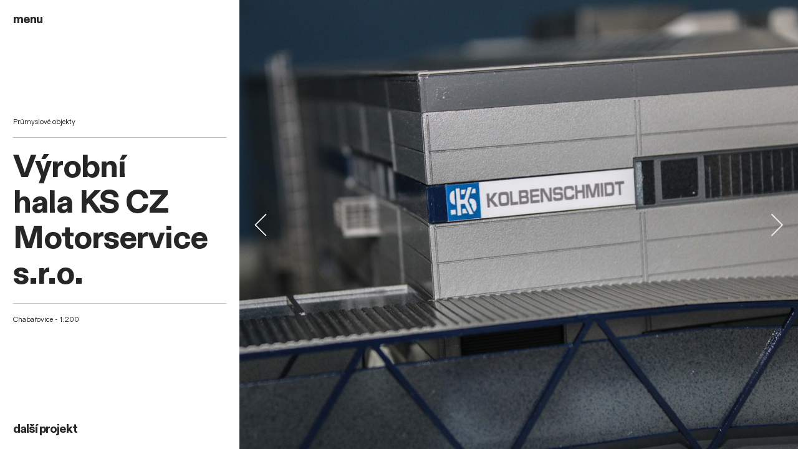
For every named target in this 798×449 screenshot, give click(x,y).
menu (27, 19)
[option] (518, 224)
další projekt (45, 429)
